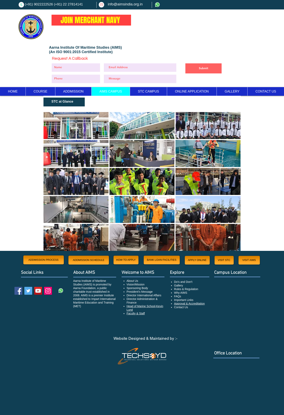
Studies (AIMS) (109, 47)
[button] (75, 125)
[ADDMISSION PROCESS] (43, 259)
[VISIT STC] (224, 260)
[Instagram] (48, 291)
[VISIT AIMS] (249, 260)
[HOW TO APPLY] (126, 260)
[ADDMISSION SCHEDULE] (88, 260)
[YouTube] (38, 291)
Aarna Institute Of (65, 47)
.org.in (138, 4)
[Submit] (203, 68)
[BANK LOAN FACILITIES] (162, 260)
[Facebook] (18, 291)
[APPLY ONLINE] (197, 260)
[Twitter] (28, 291)
